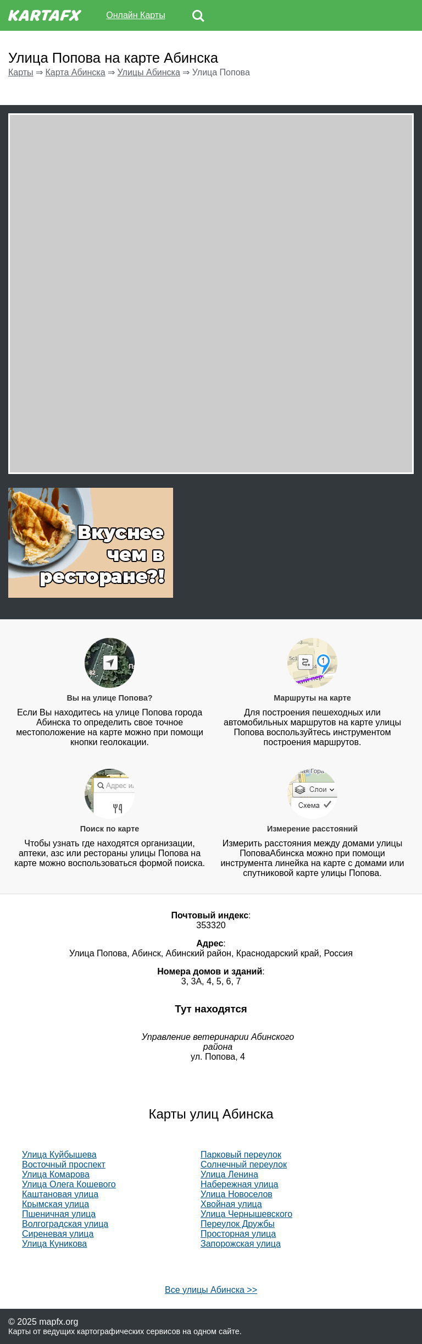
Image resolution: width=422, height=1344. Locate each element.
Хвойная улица (231, 1204)
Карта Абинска (75, 72)
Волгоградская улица (65, 1224)
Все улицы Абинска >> (211, 1290)
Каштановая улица (60, 1194)
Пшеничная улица (59, 1214)
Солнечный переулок (244, 1164)
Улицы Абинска (149, 72)
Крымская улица (55, 1204)
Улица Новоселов (237, 1194)
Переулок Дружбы (238, 1224)
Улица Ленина (229, 1174)
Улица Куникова (54, 1243)
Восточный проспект (64, 1164)
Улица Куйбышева (59, 1154)
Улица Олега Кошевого (69, 1184)
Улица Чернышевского (246, 1214)
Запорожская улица (241, 1243)
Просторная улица (238, 1233)
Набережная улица (239, 1184)
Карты (21, 72)
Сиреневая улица (57, 1233)
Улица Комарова (56, 1174)
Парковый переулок (241, 1154)
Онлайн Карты (135, 15)
